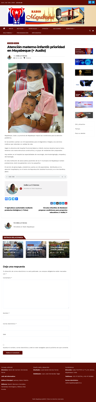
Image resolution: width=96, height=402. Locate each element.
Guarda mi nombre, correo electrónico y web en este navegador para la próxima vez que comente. (35, 347)
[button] (90, 30)
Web (4, 334)
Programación (22, 33)
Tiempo (77, 129)
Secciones (57, 28)
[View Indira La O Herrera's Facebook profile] (21, 188)
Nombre (6, 313)
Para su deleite (80, 133)
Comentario (7, 278)
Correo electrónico (10, 324)
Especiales (33, 28)
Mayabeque (10, 43)
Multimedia (8, 33)
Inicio (11, 28)
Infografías (36, 33)
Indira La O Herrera (21, 56)
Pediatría (28, 58)
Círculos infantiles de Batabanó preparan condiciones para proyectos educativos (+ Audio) (53, 210)
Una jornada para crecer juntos (59, 248)
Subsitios (70, 28)
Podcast (16, 43)
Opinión (45, 28)
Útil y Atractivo (80, 124)
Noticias (21, 28)
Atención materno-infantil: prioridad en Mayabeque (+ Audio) (36, 49)
